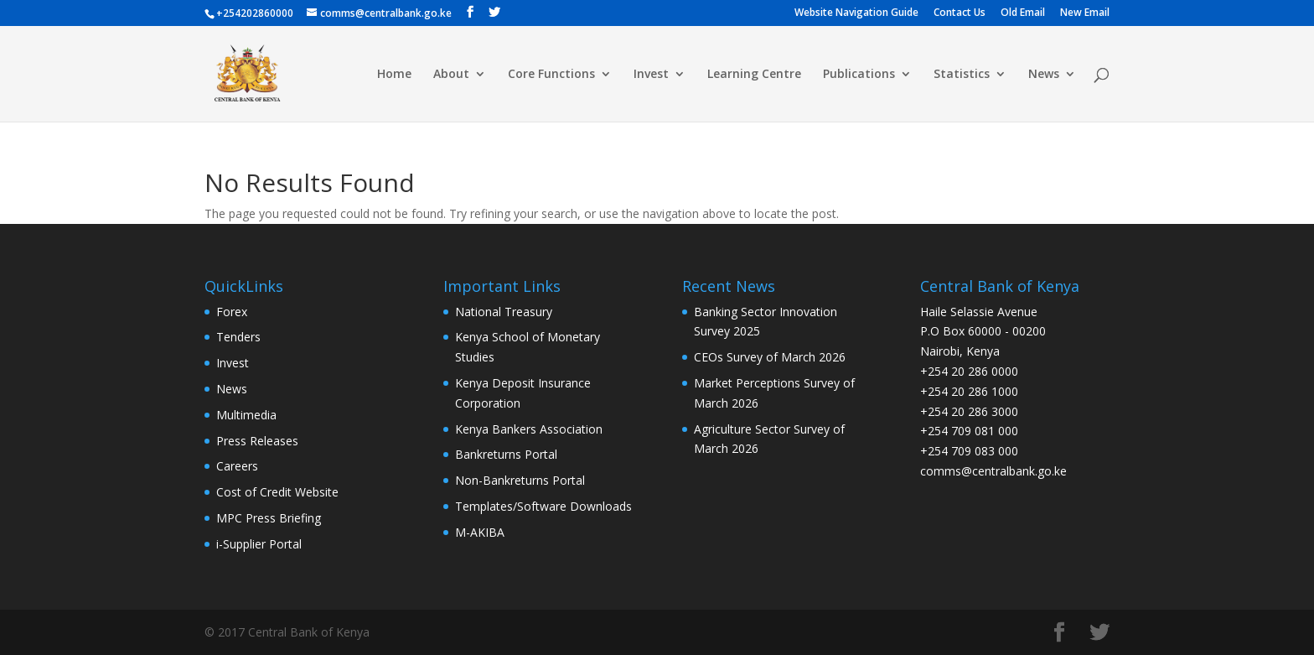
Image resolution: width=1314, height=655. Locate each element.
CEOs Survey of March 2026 (770, 357)
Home (394, 74)
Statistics (962, 74)
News (1043, 74)
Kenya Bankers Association (529, 429)
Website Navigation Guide (856, 13)
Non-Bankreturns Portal (520, 480)
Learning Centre (754, 74)
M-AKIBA (479, 532)
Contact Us (960, 13)
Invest (651, 74)
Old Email (1023, 13)
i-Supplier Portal (259, 544)
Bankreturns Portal (506, 454)
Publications (859, 74)
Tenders (238, 337)
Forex (231, 312)
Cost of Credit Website (277, 492)
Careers (237, 466)
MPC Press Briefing (268, 518)
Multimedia (246, 415)
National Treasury (503, 312)
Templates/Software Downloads (543, 506)
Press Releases (257, 441)
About (451, 74)
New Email (1085, 13)
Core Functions (551, 74)
